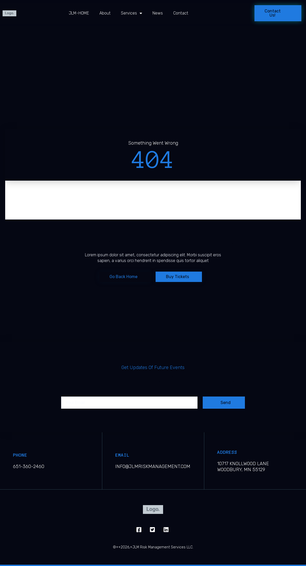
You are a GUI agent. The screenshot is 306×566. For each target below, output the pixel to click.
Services (131, 13)
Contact (180, 13)
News (157, 13)
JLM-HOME (79, 13)
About (105, 13)
